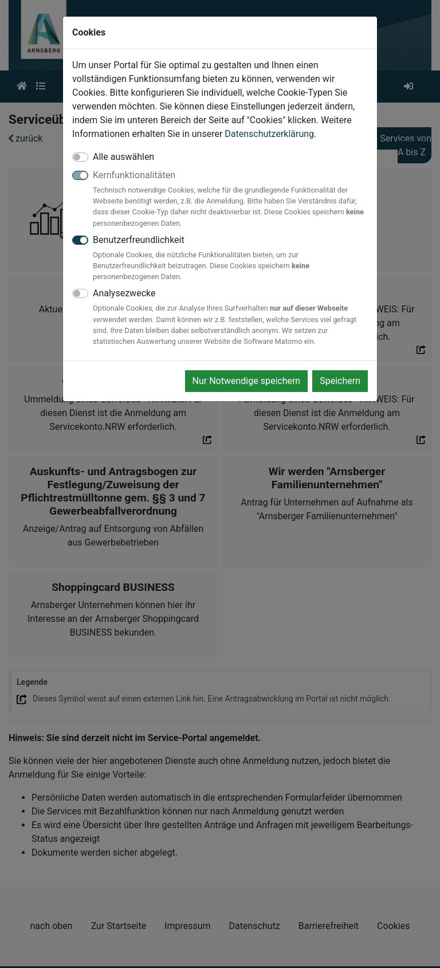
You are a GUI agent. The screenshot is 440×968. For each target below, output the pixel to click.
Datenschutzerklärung (269, 133)
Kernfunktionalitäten (230, 199)
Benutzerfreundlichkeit (230, 258)
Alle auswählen (123, 156)
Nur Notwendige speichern (246, 380)
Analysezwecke (230, 317)
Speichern (340, 380)
